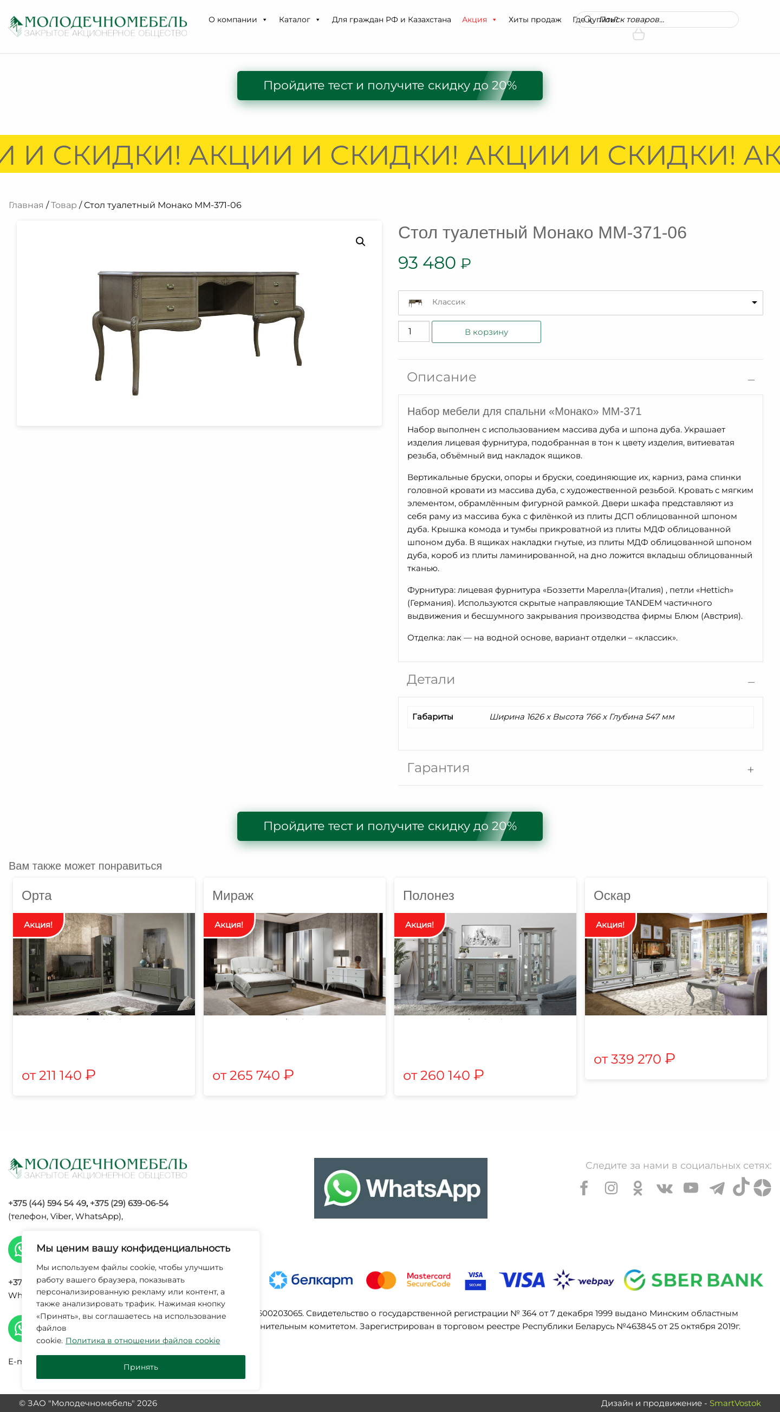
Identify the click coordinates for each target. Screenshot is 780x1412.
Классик (448, 302)
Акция (480, 19)
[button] (264, 19)
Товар (64, 205)
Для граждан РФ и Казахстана (391, 19)
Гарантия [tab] (438, 767)
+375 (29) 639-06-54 (129, 1203)
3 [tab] (120, 1019)
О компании (238, 19)
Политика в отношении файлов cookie (143, 1340)
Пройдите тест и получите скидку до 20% (390, 85)
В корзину (486, 332)
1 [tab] (87, 1019)
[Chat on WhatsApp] (400, 1188)
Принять (140, 1367)
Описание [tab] (442, 377)
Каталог (300, 19)
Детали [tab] (431, 679)
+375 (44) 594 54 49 (47, 1203)
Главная (26, 205)
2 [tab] (104, 1019)
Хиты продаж (535, 19)
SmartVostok (735, 1403)
